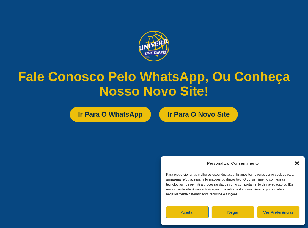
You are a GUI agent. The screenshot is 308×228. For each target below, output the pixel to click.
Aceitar (187, 212)
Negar (233, 212)
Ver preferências (278, 212)
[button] (297, 163)
